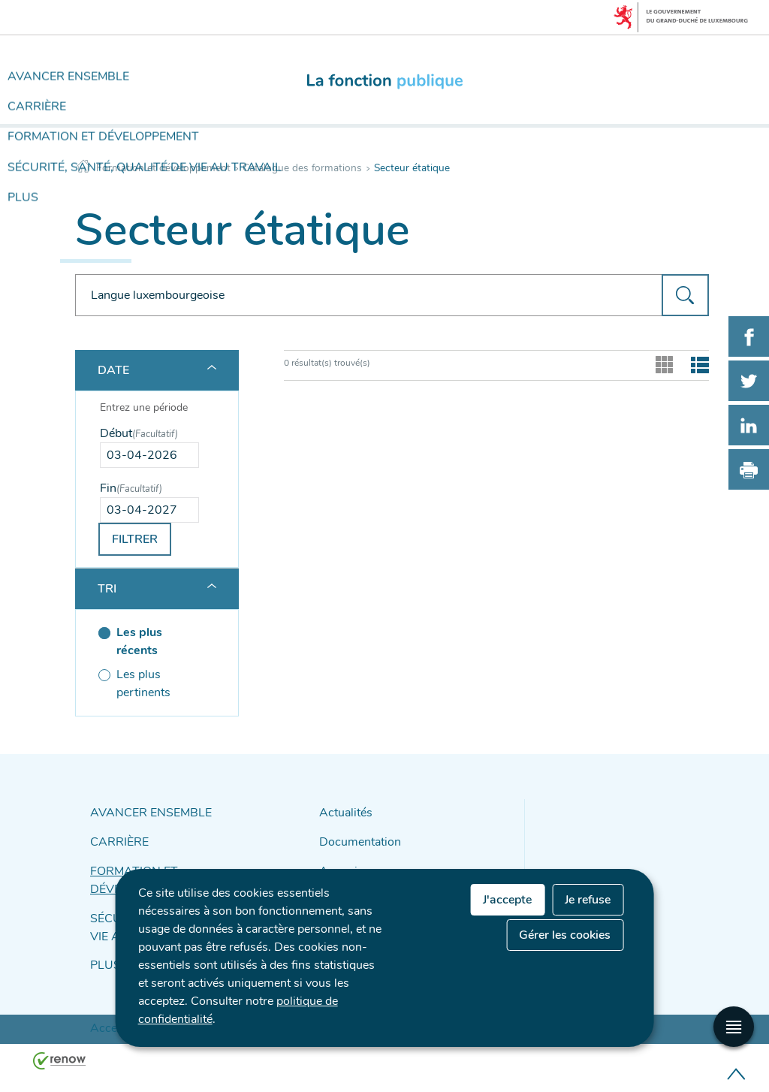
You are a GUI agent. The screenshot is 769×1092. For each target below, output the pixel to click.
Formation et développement (163, 168)
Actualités (342, 812)
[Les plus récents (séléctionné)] (149, 642)
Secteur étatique (412, 168)
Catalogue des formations (302, 168)
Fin (131, 488)
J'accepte (507, 899)
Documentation (355, 838)
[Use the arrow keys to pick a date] (149, 455)
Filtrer (135, 539)
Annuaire (340, 865)
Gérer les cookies (565, 935)
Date (113, 370)
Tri (107, 589)
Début (139, 433)
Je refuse (588, 899)
